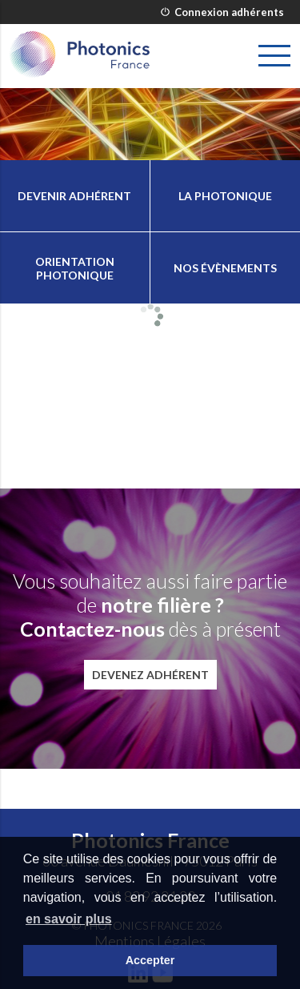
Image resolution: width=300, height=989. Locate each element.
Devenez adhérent (150, 674)
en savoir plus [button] (69, 919)
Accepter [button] (150, 960)
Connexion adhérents (222, 12)
